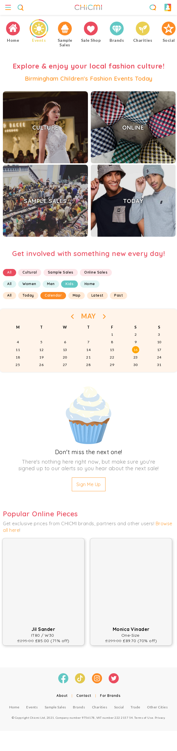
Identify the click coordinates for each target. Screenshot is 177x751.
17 (159, 350)
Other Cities (157, 707)
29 (112, 365)
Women (29, 284)
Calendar (53, 295)
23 (135, 357)
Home (89, 284)
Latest (97, 295)
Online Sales (96, 272)
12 (41, 350)
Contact (83, 695)
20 (65, 357)
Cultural (29, 272)
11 (18, 350)
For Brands (110, 695)
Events (32, 707)
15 (112, 350)
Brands (79, 707)
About (62, 695)
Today (28, 295)
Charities (100, 707)
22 (112, 357)
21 (88, 357)
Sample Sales (61, 272)
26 (41, 365)
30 (135, 365)
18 (18, 357)
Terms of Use (143, 717)
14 (88, 350)
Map (77, 295)
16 (135, 350)
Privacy (160, 717)
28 (88, 365)
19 (41, 357)
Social (119, 707)
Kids (69, 284)
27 (65, 365)
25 (18, 365)
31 (159, 365)
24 (159, 357)
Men (51, 284)
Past (118, 295)
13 (65, 350)
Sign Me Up (88, 484)
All (9, 272)
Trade (135, 707)
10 (159, 342)
